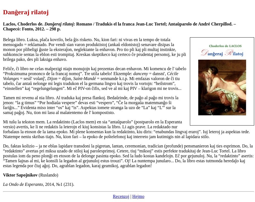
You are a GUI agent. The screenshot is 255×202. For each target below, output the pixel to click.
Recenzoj (121, 196)
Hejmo (138, 196)
